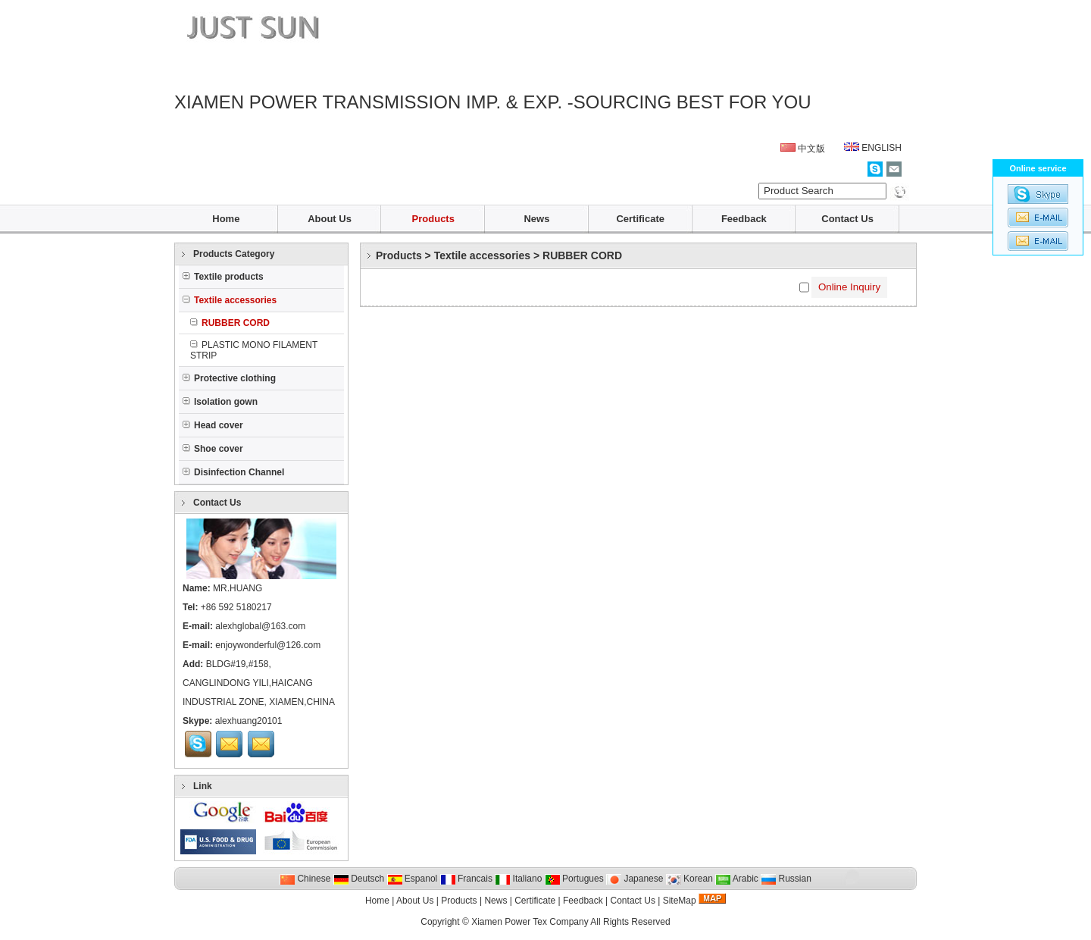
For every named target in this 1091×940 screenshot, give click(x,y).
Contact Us (847, 218)
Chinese (305, 878)
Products (433, 218)
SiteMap (679, 900)
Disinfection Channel (233, 472)
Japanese (634, 878)
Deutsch (358, 878)
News (536, 218)
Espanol (412, 878)
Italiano (518, 878)
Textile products (223, 276)
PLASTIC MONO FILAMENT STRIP (253, 350)
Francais (466, 878)
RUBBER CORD (582, 255)
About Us (330, 218)
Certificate (640, 218)
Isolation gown (220, 401)
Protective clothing (229, 378)
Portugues (574, 878)
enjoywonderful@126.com (267, 645)
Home (225, 218)
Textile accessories (482, 255)
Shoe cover (213, 448)
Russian (786, 878)
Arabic (736, 878)
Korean (689, 878)
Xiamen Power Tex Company (530, 921)
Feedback (744, 218)
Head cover (213, 425)
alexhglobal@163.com (260, 626)
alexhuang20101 (249, 721)
